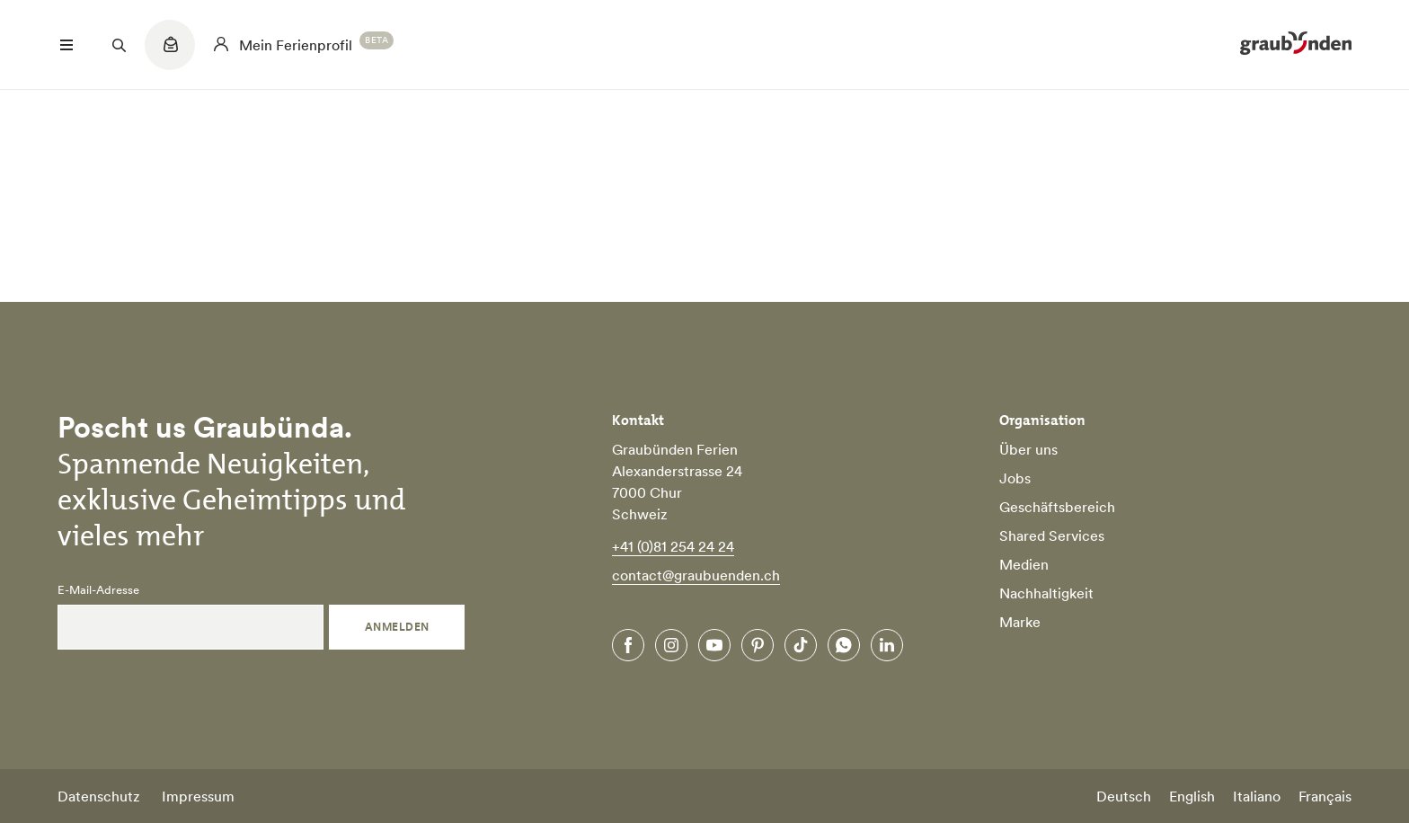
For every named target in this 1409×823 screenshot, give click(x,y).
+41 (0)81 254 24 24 (673, 546)
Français (1324, 796)
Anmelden (397, 626)
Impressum (198, 796)
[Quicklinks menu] (170, 54)
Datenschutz (99, 796)
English (1192, 796)
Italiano (1257, 796)
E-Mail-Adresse (98, 590)
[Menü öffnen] (66, 45)
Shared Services (1051, 535)
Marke (1020, 622)
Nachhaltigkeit (1046, 593)
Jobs (1015, 478)
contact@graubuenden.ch (696, 575)
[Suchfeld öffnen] (118, 45)
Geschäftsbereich (1057, 507)
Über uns (1028, 449)
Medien (1024, 564)
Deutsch (1123, 796)
